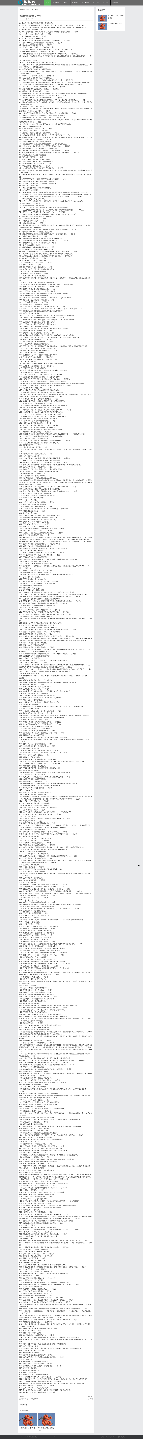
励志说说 (106, 2)
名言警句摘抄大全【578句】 (27, 1428)
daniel (22, 19)
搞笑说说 (96, 2)
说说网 (31, 1437)
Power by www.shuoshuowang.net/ (46, 1437)
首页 (47, 2)
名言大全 (28, 10)
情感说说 (56, 2)
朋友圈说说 (85, 2)
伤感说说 (75, 2)
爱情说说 (115, 2)
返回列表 (90, 1399)
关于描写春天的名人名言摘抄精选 (28, 1399)
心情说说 (65, 2)
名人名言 (34, 10)
